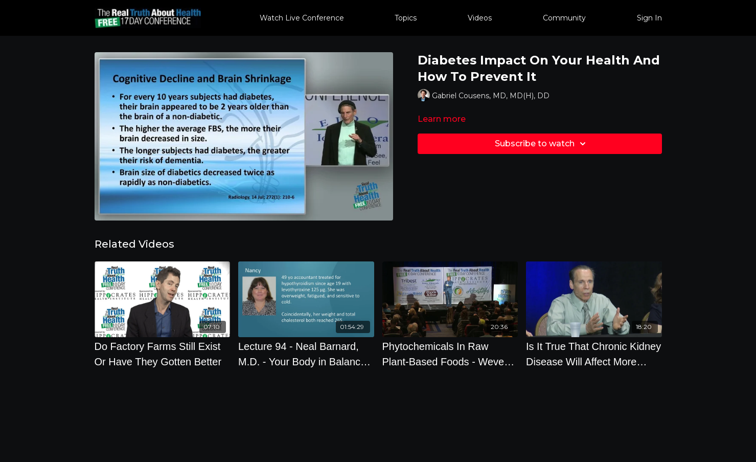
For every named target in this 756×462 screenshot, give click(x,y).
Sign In (649, 18)
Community (564, 18)
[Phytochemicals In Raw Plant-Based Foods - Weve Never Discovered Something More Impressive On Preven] (450, 354)
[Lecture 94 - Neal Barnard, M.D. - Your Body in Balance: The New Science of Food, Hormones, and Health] (306, 354)
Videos (480, 18)
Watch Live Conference (302, 18)
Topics (406, 18)
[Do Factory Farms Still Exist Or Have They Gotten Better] (163, 354)
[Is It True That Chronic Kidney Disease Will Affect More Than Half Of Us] (594, 354)
